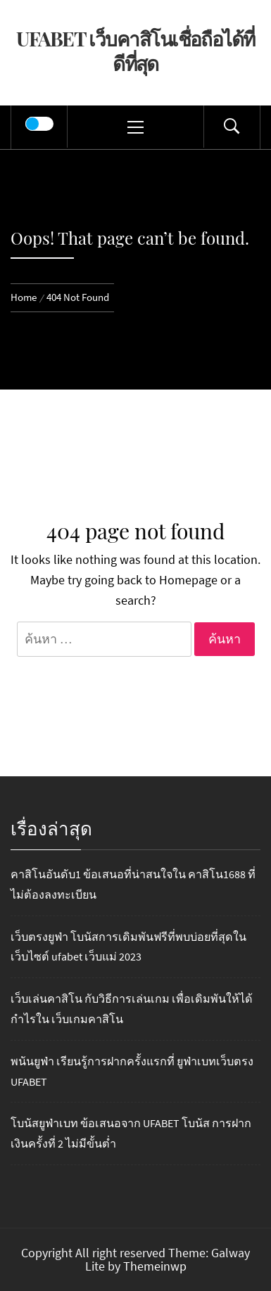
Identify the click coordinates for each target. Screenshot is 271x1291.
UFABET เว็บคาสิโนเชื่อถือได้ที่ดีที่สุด (135, 50)
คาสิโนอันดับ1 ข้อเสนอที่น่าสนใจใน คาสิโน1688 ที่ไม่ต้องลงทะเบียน (133, 884)
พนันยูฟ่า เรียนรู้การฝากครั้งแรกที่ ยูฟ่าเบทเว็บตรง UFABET (132, 1071)
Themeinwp (155, 1266)
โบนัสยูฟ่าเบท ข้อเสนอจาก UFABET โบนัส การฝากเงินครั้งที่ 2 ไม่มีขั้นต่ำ (131, 1133)
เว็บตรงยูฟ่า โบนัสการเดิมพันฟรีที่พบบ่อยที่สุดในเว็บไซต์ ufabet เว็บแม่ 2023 (128, 947)
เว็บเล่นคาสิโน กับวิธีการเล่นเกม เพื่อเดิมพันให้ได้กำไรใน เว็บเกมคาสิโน (132, 1008)
